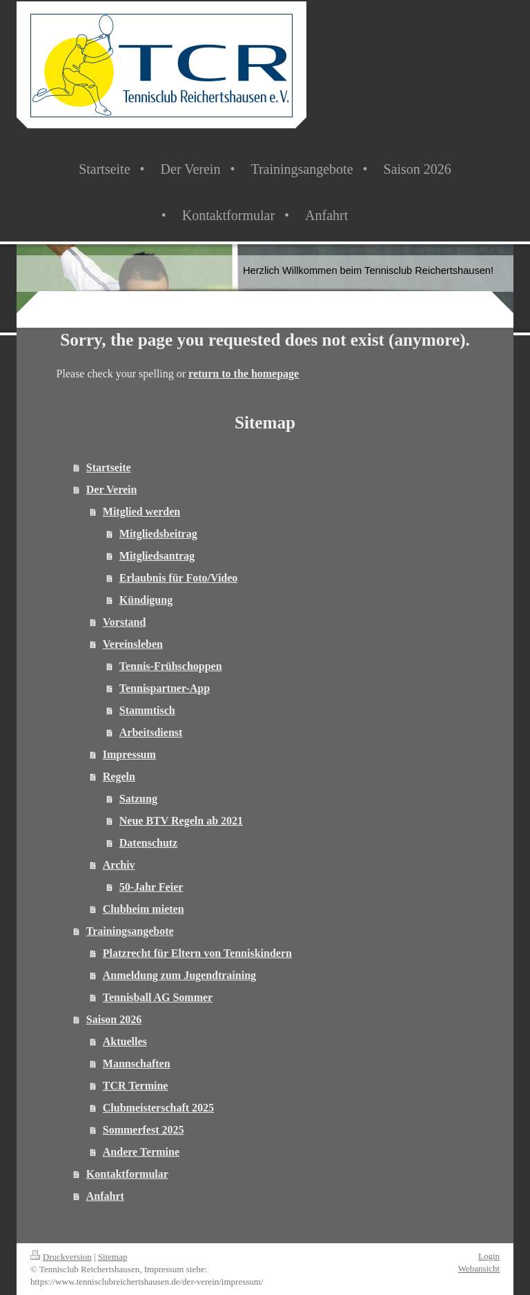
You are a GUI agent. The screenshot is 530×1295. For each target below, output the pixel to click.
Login (489, 1256)
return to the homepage (243, 373)
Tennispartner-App (164, 688)
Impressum (129, 754)
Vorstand (124, 622)
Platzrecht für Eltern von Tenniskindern (197, 953)
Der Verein (111, 489)
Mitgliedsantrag (157, 556)
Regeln (119, 776)
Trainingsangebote (130, 931)
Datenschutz (148, 843)
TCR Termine (135, 1085)
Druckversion (61, 1257)
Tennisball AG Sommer (158, 997)
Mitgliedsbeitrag (158, 534)
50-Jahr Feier (151, 887)
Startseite (108, 467)
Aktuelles (125, 1041)
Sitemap (113, 1257)
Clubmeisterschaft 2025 (158, 1108)
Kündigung (146, 600)
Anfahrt (105, 1196)
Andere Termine (141, 1152)
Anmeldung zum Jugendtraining (179, 975)
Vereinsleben (133, 644)
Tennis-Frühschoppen (170, 666)
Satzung (138, 798)
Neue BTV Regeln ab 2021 (181, 821)
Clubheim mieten (143, 909)
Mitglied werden (141, 511)
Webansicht (479, 1268)
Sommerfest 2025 (143, 1130)
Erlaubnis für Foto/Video (178, 578)
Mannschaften (136, 1063)
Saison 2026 (113, 1019)
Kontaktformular (127, 1174)
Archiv (119, 865)
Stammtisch (147, 710)
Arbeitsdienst (151, 732)
